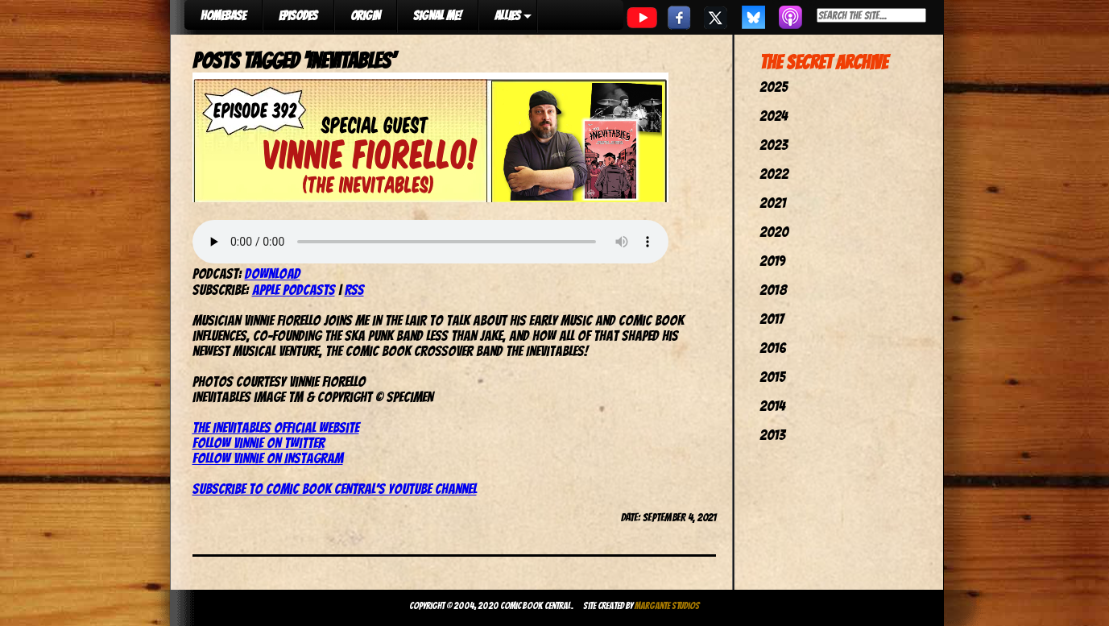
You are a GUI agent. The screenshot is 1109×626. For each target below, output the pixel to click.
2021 (772, 202)
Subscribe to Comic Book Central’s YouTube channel (334, 488)
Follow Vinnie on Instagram (267, 458)
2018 (773, 289)
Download (272, 273)
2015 (772, 376)
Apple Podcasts (293, 289)
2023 (773, 144)
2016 (772, 347)
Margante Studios (667, 605)
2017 (771, 318)
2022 (773, 173)
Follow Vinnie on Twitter (258, 442)
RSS (354, 289)
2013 (772, 434)
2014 (772, 405)
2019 (772, 260)
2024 (773, 115)
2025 (773, 86)
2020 (773, 231)
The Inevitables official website (275, 427)
